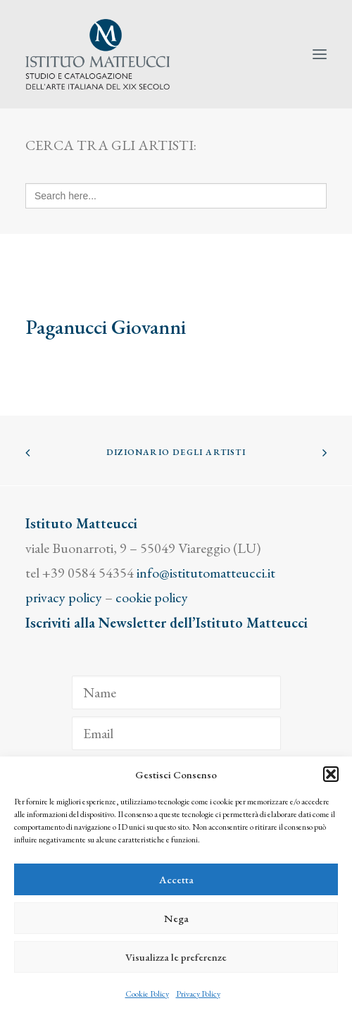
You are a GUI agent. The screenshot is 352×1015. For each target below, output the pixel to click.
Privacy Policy (198, 994)
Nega (176, 918)
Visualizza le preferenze (176, 957)
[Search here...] (176, 195)
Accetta (176, 879)
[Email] (176, 733)
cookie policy (151, 597)
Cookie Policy (147, 994)
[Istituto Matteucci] (97, 54)
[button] (331, 774)
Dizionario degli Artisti (176, 452)
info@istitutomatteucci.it (206, 572)
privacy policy (63, 597)
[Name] (176, 692)
